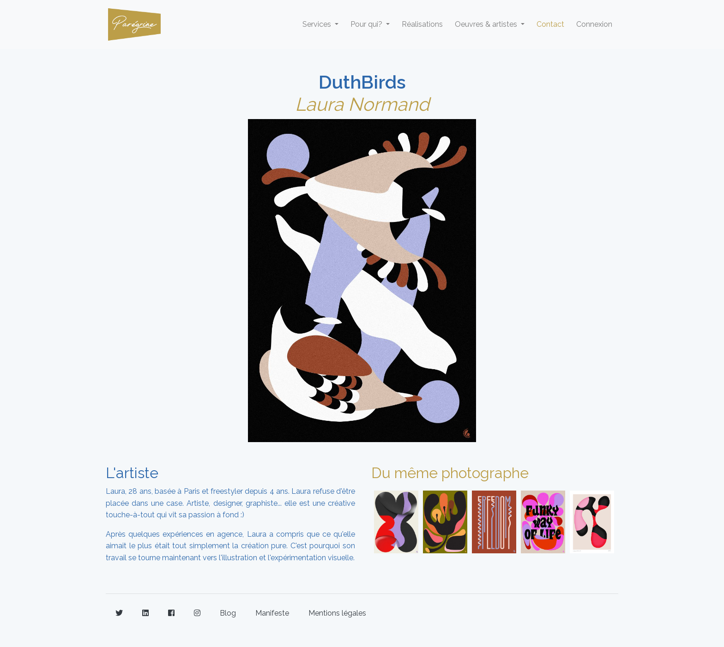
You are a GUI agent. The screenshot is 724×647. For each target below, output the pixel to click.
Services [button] (317, 24)
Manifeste (272, 613)
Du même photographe (450, 472)
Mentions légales (337, 613)
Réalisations (422, 24)
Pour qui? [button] (367, 24)
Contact (550, 24)
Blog (228, 613)
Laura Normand (362, 104)
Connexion (594, 24)
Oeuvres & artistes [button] (487, 24)
